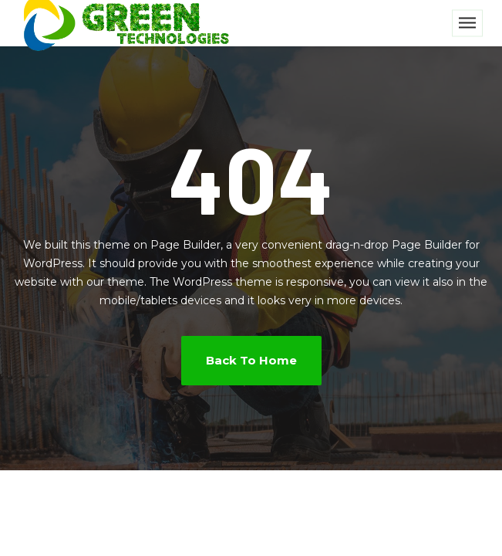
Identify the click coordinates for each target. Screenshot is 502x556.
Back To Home (251, 360)
